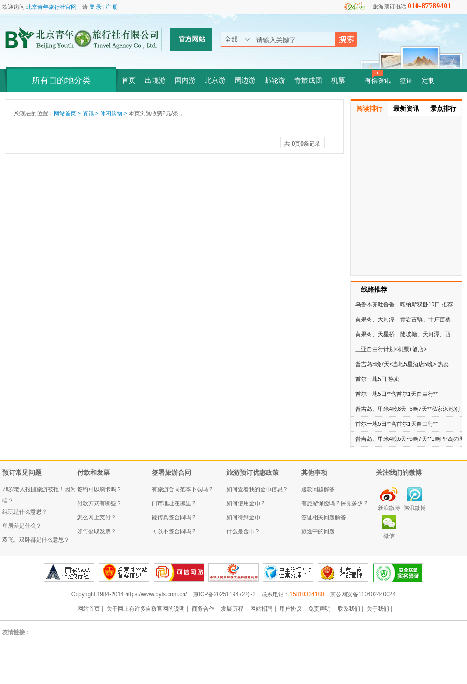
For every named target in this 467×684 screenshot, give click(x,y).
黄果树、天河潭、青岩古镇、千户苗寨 (403, 319)
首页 (129, 80)
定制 (428, 80)
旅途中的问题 (318, 531)
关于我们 (378, 609)
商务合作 (203, 609)
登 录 (95, 7)
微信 (389, 536)
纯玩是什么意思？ (24, 511)
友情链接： (16, 632)
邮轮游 (274, 80)
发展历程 (232, 609)
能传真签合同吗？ (174, 517)
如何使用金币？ (246, 503)
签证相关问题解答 (323, 517)
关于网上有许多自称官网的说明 (145, 609)
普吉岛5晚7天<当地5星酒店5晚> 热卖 (402, 364)
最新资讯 (406, 108)
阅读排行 (369, 108)
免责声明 (319, 609)
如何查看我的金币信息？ (257, 489)
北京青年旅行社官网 (51, 7)
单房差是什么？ (22, 525)
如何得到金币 (243, 517)
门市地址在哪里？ (174, 503)
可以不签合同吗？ (174, 531)
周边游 (244, 80)
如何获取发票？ (96, 531)
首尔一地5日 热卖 (377, 379)
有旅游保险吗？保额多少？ (334, 503)
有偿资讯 (378, 80)
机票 (338, 80)
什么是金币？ (243, 531)
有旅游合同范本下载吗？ (182, 489)
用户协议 (290, 609)
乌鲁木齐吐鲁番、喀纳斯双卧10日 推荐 (404, 304)
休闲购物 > (114, 113)
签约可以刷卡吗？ (99, 489)
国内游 (185, 80)
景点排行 (443, 108)
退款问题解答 (318, 489)
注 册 (112, 7)
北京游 (215, 80)
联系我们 (349, 609)
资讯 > (91, 113)
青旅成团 (308, 80)
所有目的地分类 (61, 80)
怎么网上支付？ (96, 517)
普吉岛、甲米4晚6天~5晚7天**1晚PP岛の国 (410, 439)
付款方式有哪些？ (99, 503)
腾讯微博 (414, 508)
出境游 (155, 80)
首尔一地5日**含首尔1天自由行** (396, 394)
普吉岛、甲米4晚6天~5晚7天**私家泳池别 (407, 409)
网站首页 (89, 609)
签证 (406, 80)
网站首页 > (68, 113)
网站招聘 (261, 609)
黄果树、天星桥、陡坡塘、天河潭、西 (403, 334)
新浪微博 (389, 508)
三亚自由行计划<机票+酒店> (391, 349)
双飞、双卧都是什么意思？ (36, 539)
